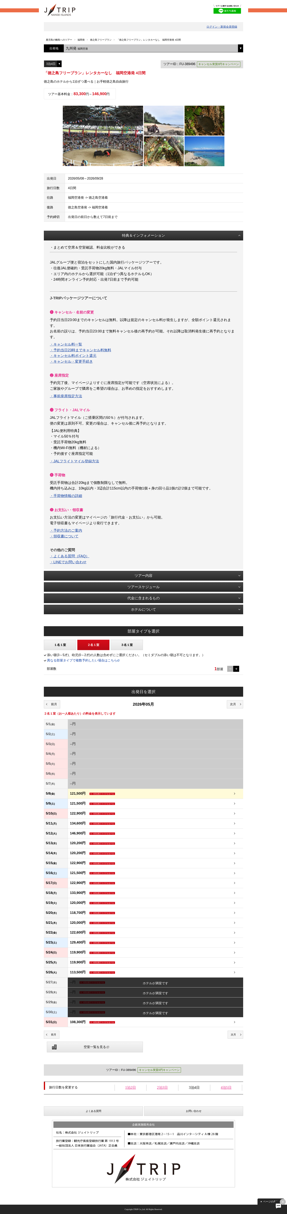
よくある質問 (93, 1110)
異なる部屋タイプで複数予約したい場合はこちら (82, 660)
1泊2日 (130, 1088)
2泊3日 (162, 1088)
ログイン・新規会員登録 (221, 26)
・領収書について (64, 536)
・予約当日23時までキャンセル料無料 (80, 350)
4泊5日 (226, 1088)
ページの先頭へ (272, 1201)
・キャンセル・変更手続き (71, 361)
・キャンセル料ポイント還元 (73, 356)
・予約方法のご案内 (66, 530)
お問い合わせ (193, 1110)
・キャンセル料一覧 (66, 344)
